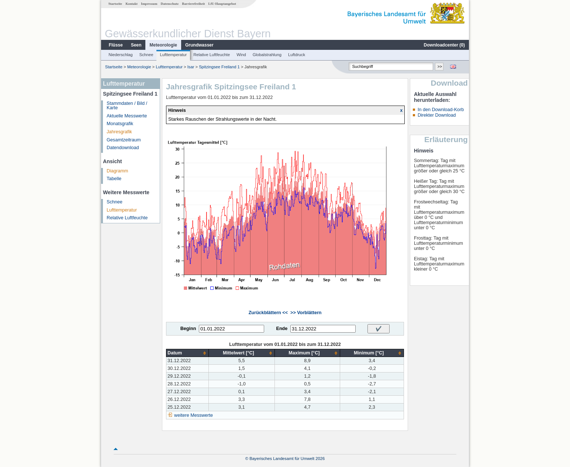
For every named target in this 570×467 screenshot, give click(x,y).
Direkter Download (437, 115)
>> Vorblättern (305, 312)
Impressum (149, 4)
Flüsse (116, 45)
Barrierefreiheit (193, 4)
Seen (136, 45)
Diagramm (117, 171)
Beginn (188, 328)
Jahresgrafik (119, 131)
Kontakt (131, 4)
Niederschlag (120, 54)
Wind (241, 54)
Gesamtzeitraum (124, 139)
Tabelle (114, 178)
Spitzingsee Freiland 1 (219, 67)
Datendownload (123, 147)
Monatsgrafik (120, 123)
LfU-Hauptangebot (222, 4)
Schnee (146, 54)
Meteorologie (163, 45)
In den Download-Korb (441, 109)
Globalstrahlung (267, 54)
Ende (281, 328)
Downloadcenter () (444, 45)
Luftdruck (296, 54)
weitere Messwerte (193, 415)
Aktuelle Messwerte (127, 116)
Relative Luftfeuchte (211, 54)
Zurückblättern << (268, 312)
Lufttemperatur (173, 54)
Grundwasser (199, 45)
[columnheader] (187, 353)
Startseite (115, 4)
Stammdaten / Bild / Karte (127, 106)
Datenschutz (170, 4)
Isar (190, 67)
